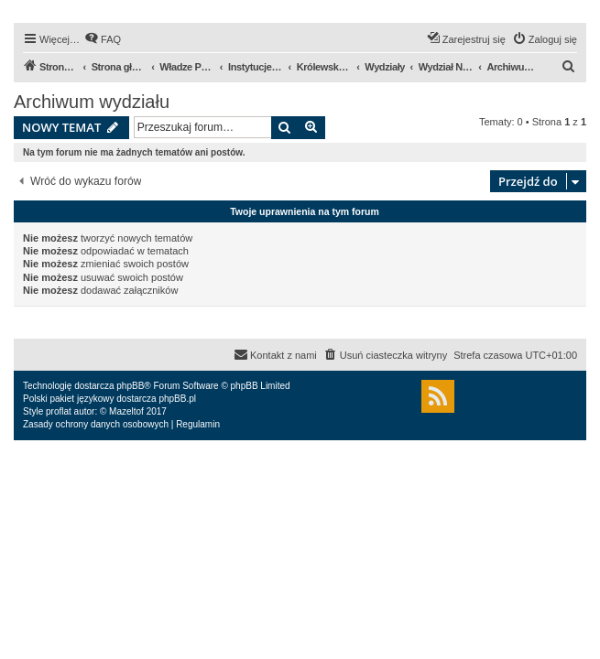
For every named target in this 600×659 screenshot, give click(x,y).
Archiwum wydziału (91, 102)
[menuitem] (102, 39)
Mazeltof (126, 411)
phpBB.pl (177, 399)
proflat (58, 411)
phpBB (130, 386)
